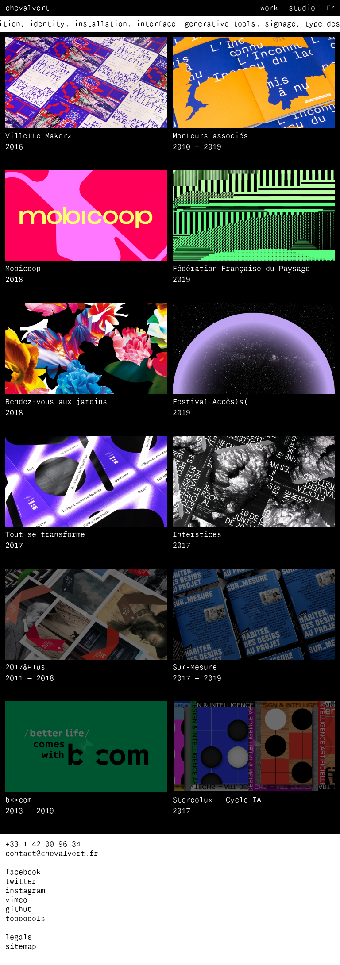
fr (330, 8)
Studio (302, 8)
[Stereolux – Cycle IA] (254, 806)
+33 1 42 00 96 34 (43, 844)
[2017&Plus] (86, 673)
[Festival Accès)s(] (254, 408)
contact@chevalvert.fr (51, 853)
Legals (18, 937)
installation (100, 24)
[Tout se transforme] (86, 540)
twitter (20, 881)
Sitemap (20, 946)
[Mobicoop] (86, 274)
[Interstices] (254, 540)
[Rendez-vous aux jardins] (86, 408)
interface (156, 24)
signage (280, 24)
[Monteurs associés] (254, 142)
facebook (23, 872)
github (18, 909)
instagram (25, 891)
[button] (86, 82)
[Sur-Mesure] (254, 673)
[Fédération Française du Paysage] (254, 274)
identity (47, 24)
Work (269, 8)
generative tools (220, 24)
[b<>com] (86, 806)
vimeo (16, 900)
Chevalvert (27, 8)
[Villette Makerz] (86, 142)
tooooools (25, 919)
